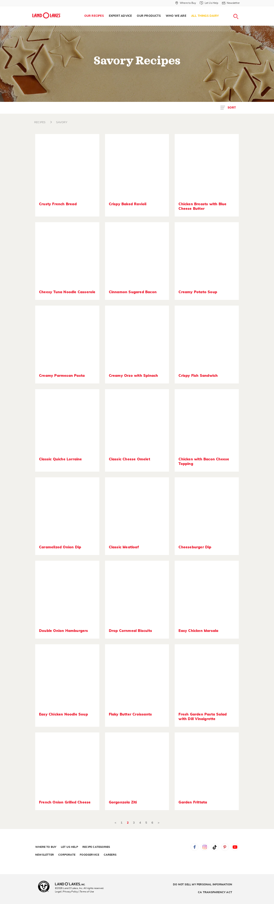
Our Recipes (94, 15)
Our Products (149, 15)
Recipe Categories (96, 847)
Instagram (204, 847)
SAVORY (61, 122)
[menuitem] (94, 16)
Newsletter (44, 855)
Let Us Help (69, 847)
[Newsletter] (231, 3)
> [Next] (158, 822)
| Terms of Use (86, 891)
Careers (110, 855)
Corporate (66, 855)
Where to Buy (45, 847)
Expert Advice (120, 15)
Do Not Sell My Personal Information (202, 884)
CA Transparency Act (215, 892)
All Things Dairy (205, 15)
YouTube (235, 847)
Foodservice (89, 855)
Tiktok (215, 847)
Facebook (194, 847)
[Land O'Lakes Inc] (71, 884)
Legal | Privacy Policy (66, 891)
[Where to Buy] (185, 3)
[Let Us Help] (209, 3)
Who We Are (176, 15)
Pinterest (225, 847)
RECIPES (39, 122)
